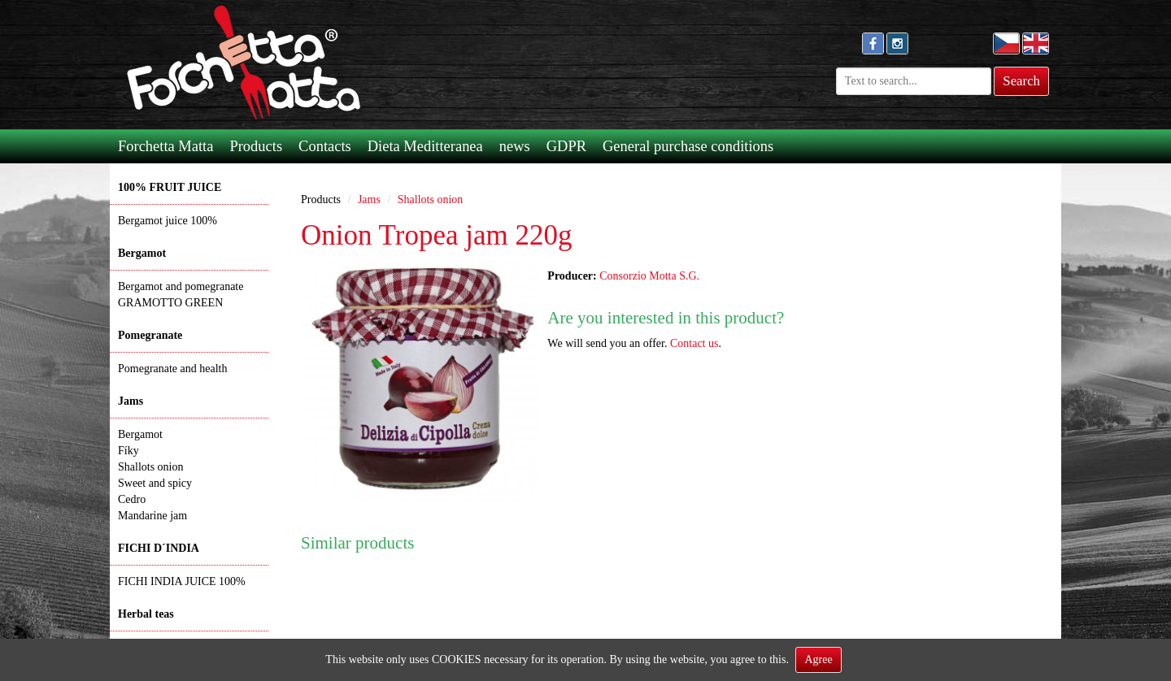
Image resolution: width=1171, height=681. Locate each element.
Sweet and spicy (155, 483)
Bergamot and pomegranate (180, 286)
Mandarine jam (152, 516)
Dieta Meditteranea (425, 146)
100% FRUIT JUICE (169, 187)
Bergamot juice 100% (167, 221)
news (514, 146)
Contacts (324, 146)
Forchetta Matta (165, 146)
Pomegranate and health (173, 368)
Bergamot (142, 253)
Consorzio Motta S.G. (649, 276)
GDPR (566, 146)
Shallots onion (151, 467)
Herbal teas (146, 614)
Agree (818, 659)
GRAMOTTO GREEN (170, 303)
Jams (130, 401)
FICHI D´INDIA (158, 548)
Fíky (128, 451)
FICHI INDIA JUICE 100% (182, 581)
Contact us (694, 343)
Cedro (132, 499)
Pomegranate (150, 335)
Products (255, 146)
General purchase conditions (688, 146)
